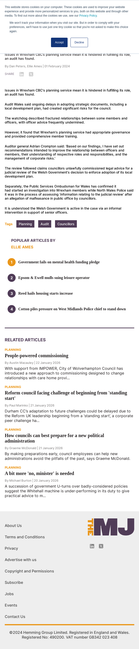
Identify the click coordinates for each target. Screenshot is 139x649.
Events (11, 605)
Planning (25, 224)
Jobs (9, 593)
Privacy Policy (88, 15)
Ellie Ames (34, 66)
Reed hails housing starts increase (45, 293)
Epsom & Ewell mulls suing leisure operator (54, 278)
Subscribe (14, 582)
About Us (13, 525)
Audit (45, 224)
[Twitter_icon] (101, 546)
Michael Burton (20, 480)
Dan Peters (17, 66)
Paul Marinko (18, 405)
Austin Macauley (21, 363)
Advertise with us (21, 559)
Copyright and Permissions (29, 571)
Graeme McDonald (22, 448)
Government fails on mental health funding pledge (59, 262)
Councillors (65, 224)
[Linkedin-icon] (92, 546)
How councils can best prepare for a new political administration (54, 438)
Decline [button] (79, 42)
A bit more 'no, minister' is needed (39, 473)
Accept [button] (59, 42)
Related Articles (25, 339)
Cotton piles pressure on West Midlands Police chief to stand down (72, 309)
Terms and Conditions (25, 537)
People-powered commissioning (36, 355)
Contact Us (15, 616)
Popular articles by (33, 240)
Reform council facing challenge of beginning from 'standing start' (66, 395)
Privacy (11, 548)
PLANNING (13, 350)
